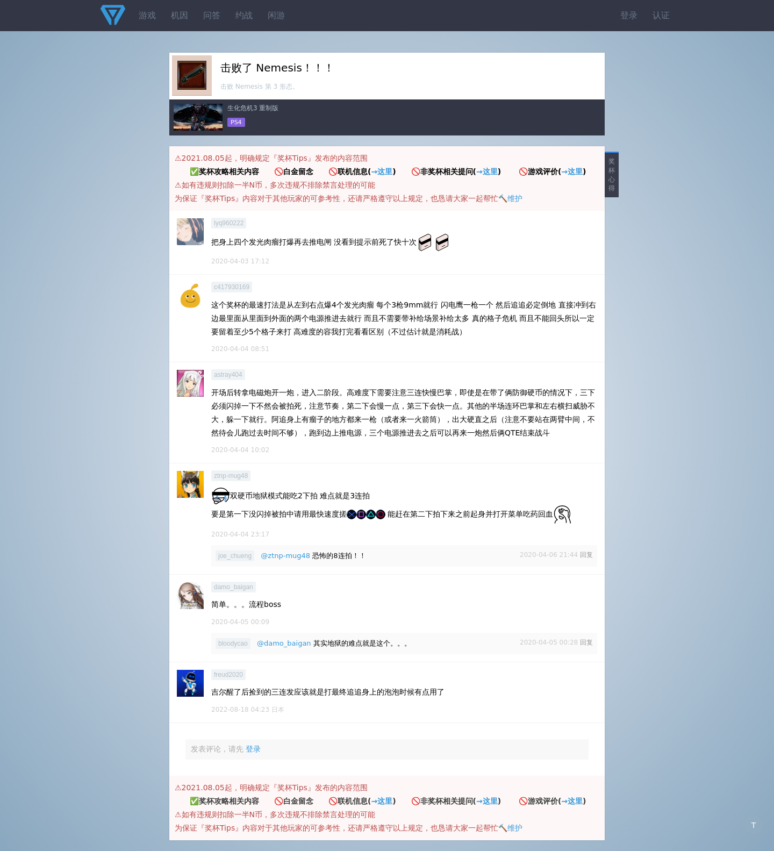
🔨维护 (510, 198)
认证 (661, 15)
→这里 (381, 171)
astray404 (228, 374)
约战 (244, 15)
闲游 (276, 15)
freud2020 (228, 674)
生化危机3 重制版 (252, 108)
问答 (211, 15)
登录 (628, 15)
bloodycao (233, 643)
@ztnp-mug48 (285, 556)
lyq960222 (228, 223)
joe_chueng (235, 556)
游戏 (147, 15)
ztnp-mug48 (231, 476)
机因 (179, 15)
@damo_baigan (284, 643)
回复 (586, 555)
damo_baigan (233, 587)
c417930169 (231, 287)
